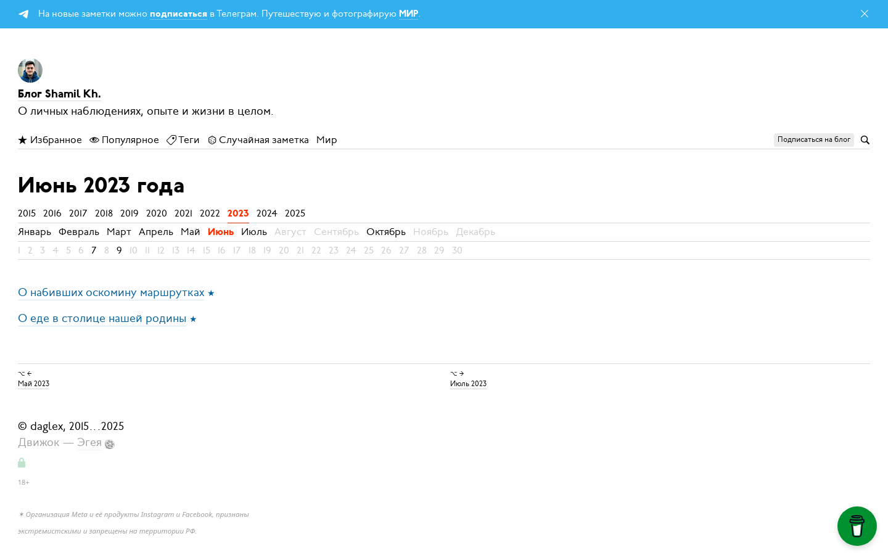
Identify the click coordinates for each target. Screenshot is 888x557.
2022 (210, 213)
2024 (267, 213)
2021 (183, 213)
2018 (104, 213)
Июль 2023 (468, 384)
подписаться (178, 14)
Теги (183, 140)
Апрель (156, 232)
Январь (34, 232)
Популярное (124, 140)
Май (190, 232)
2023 (238, 214)
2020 (156, 213)
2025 (295, 213)
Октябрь (386, 232)
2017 (78, 213)
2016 (52, 213)
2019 (129, 213)
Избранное (50, 140)
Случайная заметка (258, 140)
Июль (254, 232)
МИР (408, 14)
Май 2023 (33, 384)
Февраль (79, 232)
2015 (27, 213)
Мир (326, 140)
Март (119, 232)
